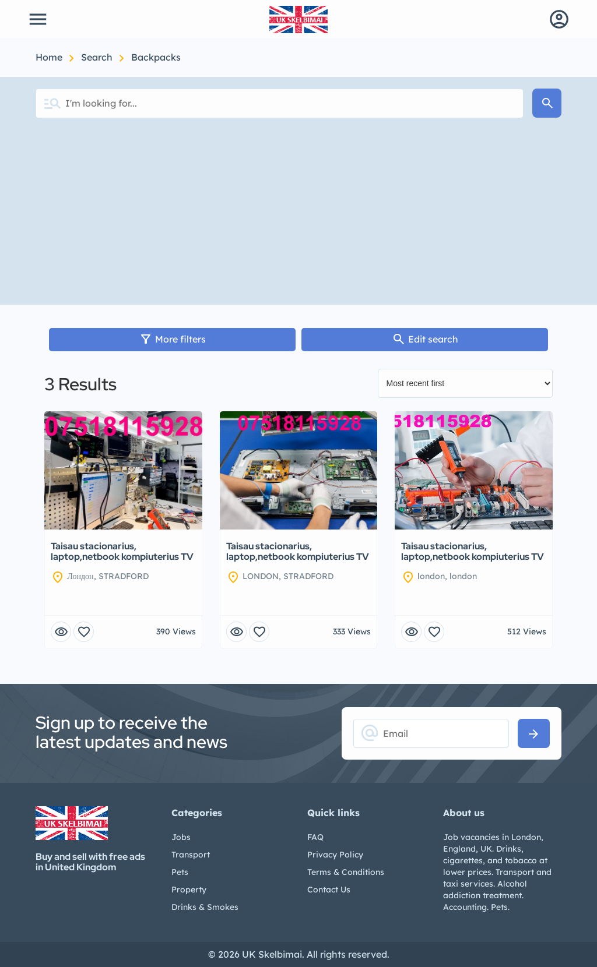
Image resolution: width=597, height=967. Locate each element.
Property (188, 889)
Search (98, 57)
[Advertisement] (298, 217)
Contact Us (328, 889)
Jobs (181, 837)
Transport (190, 854)
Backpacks (156, 57)
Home (50, 57)
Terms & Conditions (345, 872)
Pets (179, 872)
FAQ (315, 837)
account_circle (559, 19)
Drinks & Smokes (204, 907)
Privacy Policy (335, 854)
